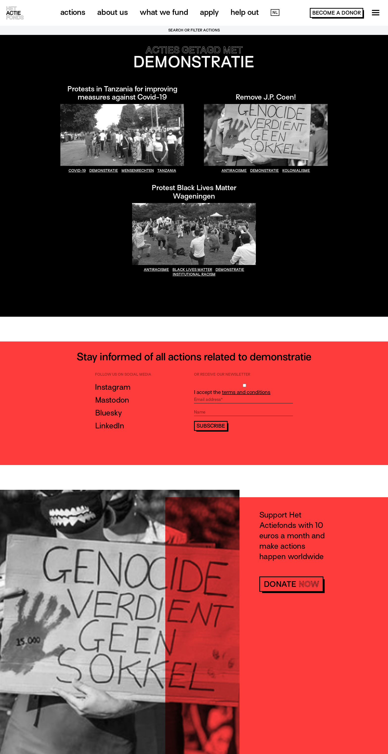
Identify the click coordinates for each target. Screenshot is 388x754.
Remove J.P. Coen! (266, 97)
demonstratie (103, 171)
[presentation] (231, 445)
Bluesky (108, 412)
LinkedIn (109, 425)
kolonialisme (296, 171)
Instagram (113, 387)
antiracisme (234, 171)
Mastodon (112, 399)
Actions (72, 12)
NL (275, 12)
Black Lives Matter (192, 270)
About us (112, 12)
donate (291, 584)
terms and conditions (246, 392)
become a (336, 13)
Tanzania (166, 171)
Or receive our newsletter (222, 374)
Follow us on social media (123, 374)
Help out (245, 12)
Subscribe (210, 426)
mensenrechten (137, 171)
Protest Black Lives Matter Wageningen (194, 191)
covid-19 (77, 171)
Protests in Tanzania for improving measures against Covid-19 (122, 93)
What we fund (164, 12)
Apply (209, 12)
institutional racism (194, 274)
